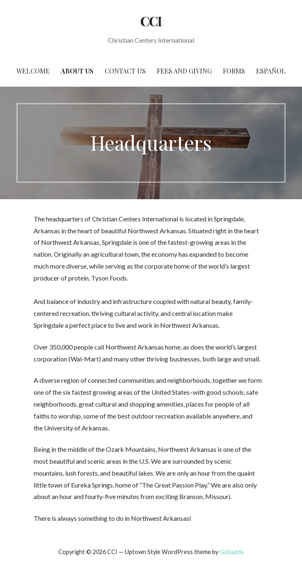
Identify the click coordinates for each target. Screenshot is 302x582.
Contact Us (125, 71)
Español (271, 71)
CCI (151, 21)
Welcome (33, 71)
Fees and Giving (184, 71)
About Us (77, 71)
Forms (234, 71)
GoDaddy (232, 551)
